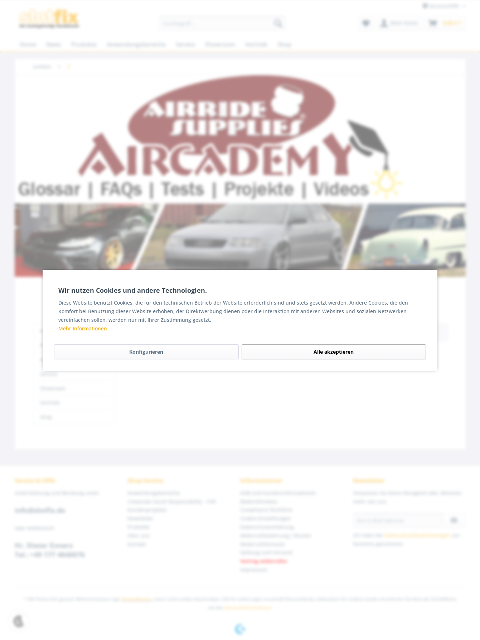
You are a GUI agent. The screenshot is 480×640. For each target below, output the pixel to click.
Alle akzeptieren (334, 351)
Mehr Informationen (82, 328)
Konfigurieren (146, 351)
